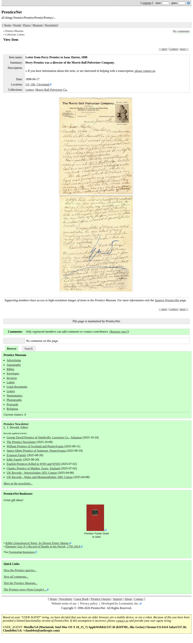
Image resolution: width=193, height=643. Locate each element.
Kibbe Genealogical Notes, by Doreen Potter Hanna (37, 543)
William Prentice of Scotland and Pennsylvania (35, 446)
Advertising (14, 360)
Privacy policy (89, 603)
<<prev (163, 49)
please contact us (145, 70)
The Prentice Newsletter (21, 442)
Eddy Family (14, 459)
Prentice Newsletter (16, 424)
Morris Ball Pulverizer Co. (51, 89)
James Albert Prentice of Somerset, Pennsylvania (36, 450)
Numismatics (14, 395)
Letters (174, 49)
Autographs (14, 364)
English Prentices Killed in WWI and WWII (33, 463)
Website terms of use (64, 603)
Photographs (14, 399)
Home (7, 25)
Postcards (12, 404)
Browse (11, 348)
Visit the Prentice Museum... (21, 583)
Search (29, 348)
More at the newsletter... (18, 483)
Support (118, 599)
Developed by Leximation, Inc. (120, 603)
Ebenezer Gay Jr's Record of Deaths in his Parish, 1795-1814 (42, 546)
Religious (12, 408)
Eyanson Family (16, 455)
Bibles (10, 369)
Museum (38, 25)
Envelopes (13, 373)
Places (27, 25)
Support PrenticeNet (167, 300)
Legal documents (17, 386)
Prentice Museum (14, 31)
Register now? (119, 331)
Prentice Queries (101, 599)
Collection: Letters (15, 34)
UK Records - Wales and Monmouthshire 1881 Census (40, 477)
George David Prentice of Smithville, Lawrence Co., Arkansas (44, 437)
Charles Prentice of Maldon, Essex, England (33, 468)
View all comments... (16, 576)
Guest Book (81, 599)
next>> (184, 49)
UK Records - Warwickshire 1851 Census (32, 472)
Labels (11, 382)
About (128, 599)
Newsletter (51, 25)
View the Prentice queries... (20, 570)
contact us (122, 620)
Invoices (12, 378)
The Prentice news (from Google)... (25, 589)
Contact (138, 599)
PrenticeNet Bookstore (21, 552)
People (17, 25)
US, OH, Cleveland (37, 84)
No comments (181, 31)
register (147, 3)
